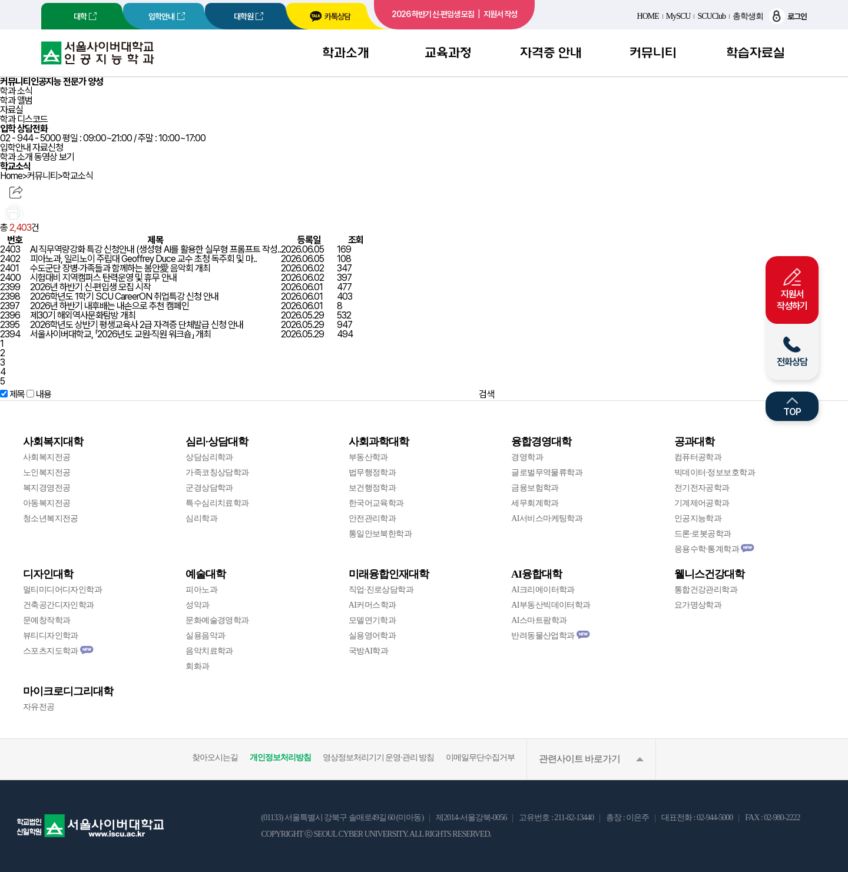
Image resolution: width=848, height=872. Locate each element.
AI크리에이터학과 (543, 589)
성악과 (197, 605)
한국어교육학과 (376, 503)
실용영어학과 (372, 635)
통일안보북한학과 (380, 533)
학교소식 (77, 176)
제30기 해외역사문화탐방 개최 (82, 315)
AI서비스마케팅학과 (546, 518)
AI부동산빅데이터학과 (551, 605)
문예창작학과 (47, 620)
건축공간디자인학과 (58, 605)
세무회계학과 (535, 503)
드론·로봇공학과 (702, 533)
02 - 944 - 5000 (30, 138)
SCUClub (711, 16)
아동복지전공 (47, 503)
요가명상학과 (698, 605)
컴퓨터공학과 (698, 457)
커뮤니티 (653, 52)
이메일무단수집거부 (480, 757)
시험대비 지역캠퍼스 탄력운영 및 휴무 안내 (103, 277)
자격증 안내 (551, 52)
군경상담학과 (209, 487)
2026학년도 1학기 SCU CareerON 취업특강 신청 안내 (124, 296)
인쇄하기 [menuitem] (14, 213)
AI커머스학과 (372, 605)
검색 (486, 394)
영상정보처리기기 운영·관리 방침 (379, 757)
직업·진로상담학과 (381, 589)
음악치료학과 (209, 650)
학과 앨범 (16, 100)
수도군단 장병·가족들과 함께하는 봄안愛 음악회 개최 (120, 268)
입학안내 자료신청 (31, 147)
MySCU (678, 16)
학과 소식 (16, 91)
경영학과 (527, 457)
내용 (43, 394)
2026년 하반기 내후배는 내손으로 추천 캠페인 (109, 305)
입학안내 (161, 16)
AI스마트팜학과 (539, 620)
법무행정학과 (372, 472)
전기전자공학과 (702, 487)
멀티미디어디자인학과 (62, 589)
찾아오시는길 (215, 757)
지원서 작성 (500, 14)
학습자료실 (755, 52)
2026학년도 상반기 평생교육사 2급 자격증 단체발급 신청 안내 (136, 324)
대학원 (243, 16)
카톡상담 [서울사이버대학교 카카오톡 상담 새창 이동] (330, 16)
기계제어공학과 (702, 503)
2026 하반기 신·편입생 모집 (433, 14)
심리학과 (201, 518)
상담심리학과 (209, 457)
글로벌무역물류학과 (546, 472)
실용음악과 (205, 635)
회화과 (197, 666)
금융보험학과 (535, 487)
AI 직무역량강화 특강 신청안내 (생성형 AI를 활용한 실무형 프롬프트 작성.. (155, 249)
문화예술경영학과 (217, 620)
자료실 (11, 109)
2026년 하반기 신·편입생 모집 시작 (90, 287)
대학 (80, 16)
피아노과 (201, 589)
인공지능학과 (698, 518)
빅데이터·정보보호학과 (714, 472)
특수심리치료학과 (217, 503)
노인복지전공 (47, 472)
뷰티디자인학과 (50, 635)
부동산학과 (368, 457)
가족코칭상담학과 (217, 472)
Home (11, 176)
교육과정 (448, 52)
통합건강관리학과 (706, 589)
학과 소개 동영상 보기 (37, 157)
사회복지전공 (47, 457)
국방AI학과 (368, 650)
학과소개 (345, 52)
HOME (648, 16)
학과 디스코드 (24, 119)
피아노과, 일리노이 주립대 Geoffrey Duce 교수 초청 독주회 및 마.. (143, 258)
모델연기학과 (372, 620)
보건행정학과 (372, 487)
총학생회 (748, 16)
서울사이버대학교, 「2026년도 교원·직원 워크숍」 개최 (120, 334)
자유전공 (39, 706)
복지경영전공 (47, 487)
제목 (17, 394)
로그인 (788, 16)
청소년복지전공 (50, 518)
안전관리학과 (372, 518)
